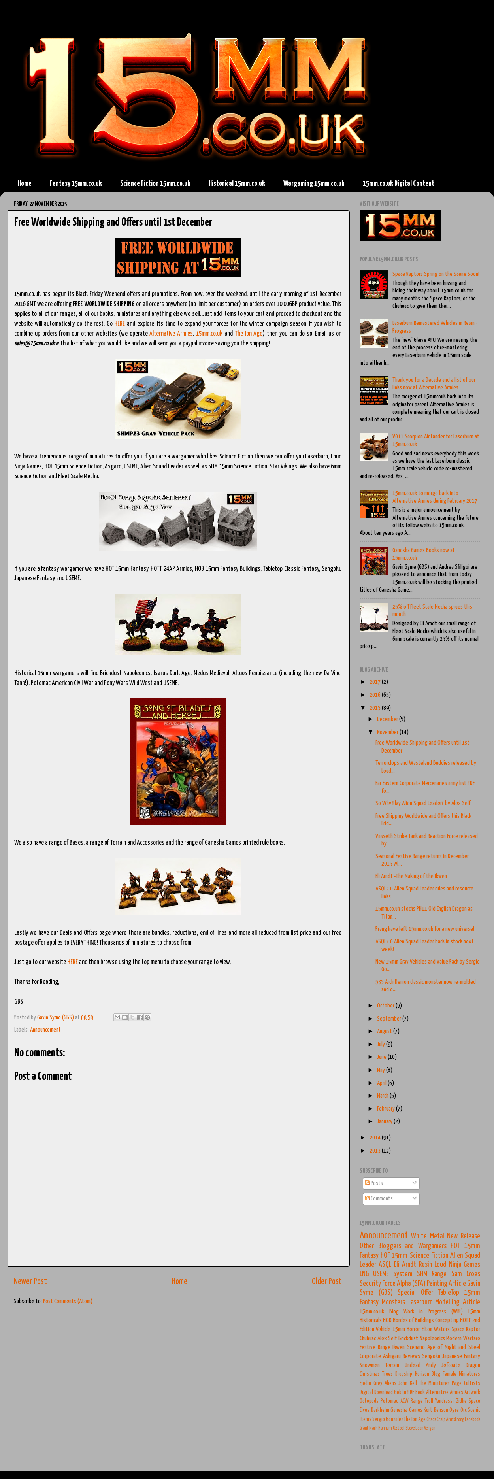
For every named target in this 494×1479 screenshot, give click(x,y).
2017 (376, 682)
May (381, 1070)
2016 (376, 695)
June (382, 1057)
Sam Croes (465, 1274)
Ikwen (398, 1347)
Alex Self (387, 1338)
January (385, 1121)
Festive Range (375, 1347)
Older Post (327, 1281)
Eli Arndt (405, 1264)
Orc (463, 1410)
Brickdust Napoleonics (421, 1338)
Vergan (429, 1428)
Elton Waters (436, 1329)
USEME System (392, 1274)
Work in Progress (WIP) (433, 1312)
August (385, 1031)
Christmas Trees (376, 1374)
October (386, 1006)
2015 (376, 708)
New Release (463, 1236)
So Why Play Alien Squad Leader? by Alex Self (423, 803)
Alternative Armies (171, 333)
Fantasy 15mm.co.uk (76, 183)
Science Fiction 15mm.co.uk (155, 183)
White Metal (427, 1236)
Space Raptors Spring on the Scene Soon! (435, 274)
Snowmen (370, 1365)
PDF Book (416, 1392)
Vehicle (383, 1329)
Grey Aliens (384, 1383)
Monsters (393, 1302)
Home (25, 183)
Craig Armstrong (450, 1419)
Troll (429, 1401)
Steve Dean (414, 1428)
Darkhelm (380, 1410)
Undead (412, 1365)
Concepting (447, 1320)
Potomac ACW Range (402, 1401)
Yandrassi (444, 1401)
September (389, 1019)
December (388, 719)
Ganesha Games (406, 1410)
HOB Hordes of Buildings (408, 1320)
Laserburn (420, 1302)
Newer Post (30, 1281)
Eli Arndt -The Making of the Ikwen (411, 876)
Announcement (45, 1030)
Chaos (431, 1419)
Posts (374, 1183)
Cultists (472, 1383)
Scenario (416, 1347)
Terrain (392, 1365)
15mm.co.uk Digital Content (398, 183)
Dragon (473, 1365)
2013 (376, 1151)
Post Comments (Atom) (67, 1301)
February (386, 1109)
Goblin (400, 1392)
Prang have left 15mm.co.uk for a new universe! (424, 929)
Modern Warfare (463, 1338)
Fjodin (365, 1383)
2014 (376, 1138)
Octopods (369, 1401)
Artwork (472, 1392)
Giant (364, 1428)
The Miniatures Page (440, 1383)
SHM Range (432, 1274)
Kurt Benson (436, 1410)
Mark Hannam (380, 1428)
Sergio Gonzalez (387, 1419)
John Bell (407, 1383)
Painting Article (446, 1283)
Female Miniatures (461, 1374)
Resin (425, 1264)
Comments (379, 1199)
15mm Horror (406, 1329)
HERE (119, 324)
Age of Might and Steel (454, 1347)
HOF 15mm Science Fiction (414, 1255)
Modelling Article (457, 1302)
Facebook (472, 1419)
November (388, 732)
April (382, 1083)
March (383, 1096)
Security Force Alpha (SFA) (393, 1283)
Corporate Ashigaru (380, 1356)
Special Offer (415, 1292)
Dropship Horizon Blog (417, 1374)
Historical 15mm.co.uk (237, 183)
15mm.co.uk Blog (379, 1312)
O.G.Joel (399, 1428)
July (381, 1044)
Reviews (411, 1356)
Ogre (454, 1410)
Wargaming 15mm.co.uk (314, 183)
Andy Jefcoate (443, 1365)
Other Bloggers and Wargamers (403, 1246)
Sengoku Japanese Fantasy (451, 1356)
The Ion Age (249, 333)
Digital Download (376, 1392)
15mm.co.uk (209, 333)
